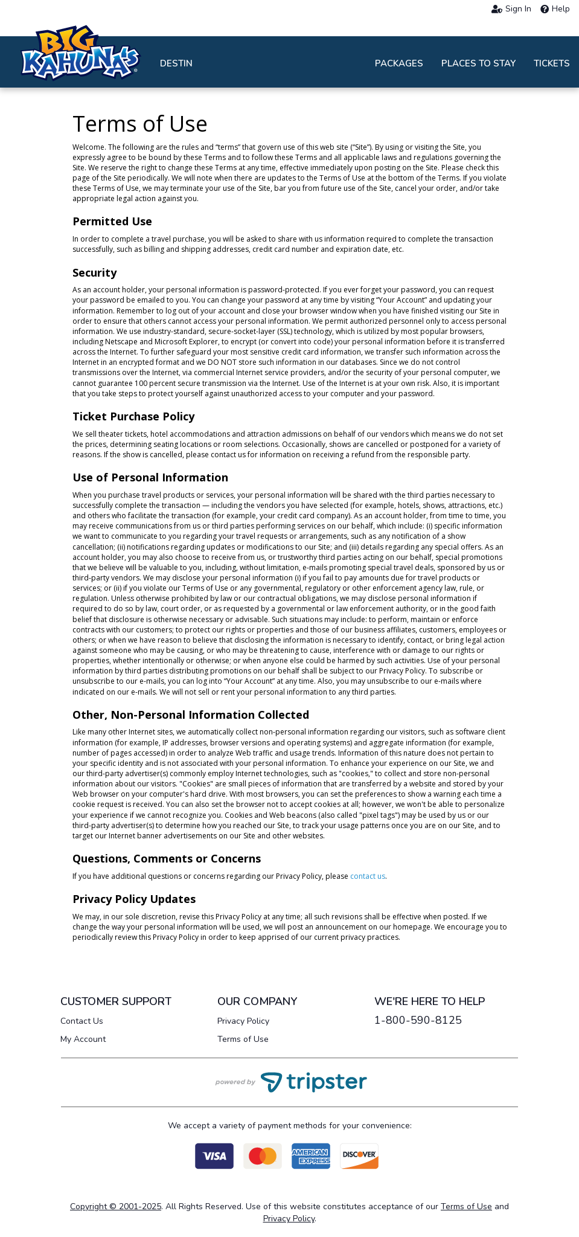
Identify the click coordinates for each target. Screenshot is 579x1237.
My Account (83, 1039)
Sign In (511, 9)
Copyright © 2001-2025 (115, 1206)
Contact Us (81, 1021)
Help (555, 9)
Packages (399, 63)
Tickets (552, 63)
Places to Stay (478, 63)
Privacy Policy (243, 1021)
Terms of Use (243, 1039)
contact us (367, 876)
